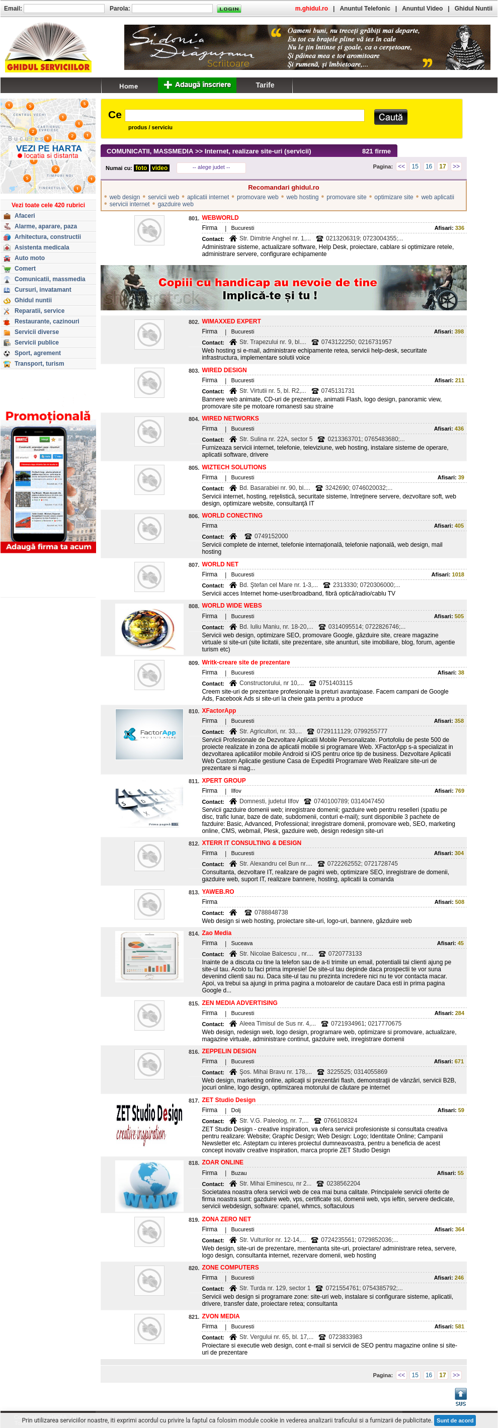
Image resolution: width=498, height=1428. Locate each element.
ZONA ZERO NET (226, 1219)
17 (442, 166)
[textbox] (245, 115)
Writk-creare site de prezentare (246, 662)
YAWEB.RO (218, 891)
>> (456, 166)
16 (429, 166)
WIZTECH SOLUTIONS (234, 467)
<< (401, 166)
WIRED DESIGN (224, 370)
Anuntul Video (422, 8)
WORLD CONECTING (232, 515)
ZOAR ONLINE (222, 1162)
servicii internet (130, 204)
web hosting (302, 197)
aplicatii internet (208, 197)
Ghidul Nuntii (473, 8)
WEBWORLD (220, 217)
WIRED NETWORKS (230, 418)
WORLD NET (220, 564)
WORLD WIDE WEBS (232, 605)
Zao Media (216, 933)
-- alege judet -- (211, 167)
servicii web (163, 197)
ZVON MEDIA (220, 1316)
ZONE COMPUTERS (230, 1267)
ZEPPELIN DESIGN (229, 1051)
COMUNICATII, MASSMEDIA (150, 151)
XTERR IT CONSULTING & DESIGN (251, 843)
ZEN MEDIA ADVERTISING (239, 1002)
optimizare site (393, 197)
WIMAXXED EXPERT (231, 321)
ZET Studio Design (229, 1100)
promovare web (258, 197)
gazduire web (175, 204)
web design (125, 197)
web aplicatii (437, 197)
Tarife (265, 85)
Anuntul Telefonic (365, 8)
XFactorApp (219, 710)
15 (415, 166)
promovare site (346, 197)
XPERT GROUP (223, 780)
